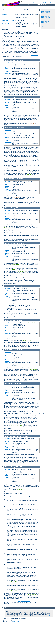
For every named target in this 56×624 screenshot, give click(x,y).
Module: (7, 71)
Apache (3, 6)
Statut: (4, 18)
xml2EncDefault (8, 424)
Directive (8, 60)
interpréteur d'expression (24, 601)
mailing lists (48, 615)
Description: (5, 14)
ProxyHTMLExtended (45, 17)
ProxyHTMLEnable (45, 15)
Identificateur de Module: (8, 20)
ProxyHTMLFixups (45, 18)
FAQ (43, 2)
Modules (35, 2)
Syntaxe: (7, 67)
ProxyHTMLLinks (45, 21)
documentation (34, 55)
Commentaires (45, 26)
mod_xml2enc (31, 123)
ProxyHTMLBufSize (45, 11)
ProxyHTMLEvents (45, 16)
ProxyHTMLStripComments (47, 23)
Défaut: (6, 184)
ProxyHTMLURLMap (45, 25)
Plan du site (52, 2)
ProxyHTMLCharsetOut (46, 12)
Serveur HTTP (9, 6)
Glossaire (47, 2)
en (36, 12)
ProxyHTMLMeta (45, 22)
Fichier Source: (6, 22)
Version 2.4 (23, 6)
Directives (40, 2)
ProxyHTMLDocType (45, 13)
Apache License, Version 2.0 (14, 621)
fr (38, 12)
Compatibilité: (5, 23)
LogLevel (28, 174)
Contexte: (7, 68)
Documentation (17, 6)
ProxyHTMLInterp (45, 20)
